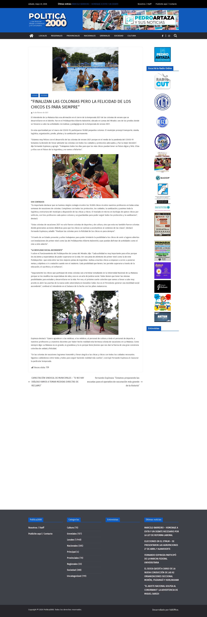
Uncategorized (74, 576)
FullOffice (173, 610)
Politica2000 (49, 610)
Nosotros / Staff (144, 4)
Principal (71, 552)
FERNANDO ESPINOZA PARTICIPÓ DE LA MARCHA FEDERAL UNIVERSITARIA (160, 559)
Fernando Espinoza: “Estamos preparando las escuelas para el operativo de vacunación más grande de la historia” (115, 382)
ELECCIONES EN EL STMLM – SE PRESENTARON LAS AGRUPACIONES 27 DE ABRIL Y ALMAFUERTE (161, 545)
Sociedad (118, 35)
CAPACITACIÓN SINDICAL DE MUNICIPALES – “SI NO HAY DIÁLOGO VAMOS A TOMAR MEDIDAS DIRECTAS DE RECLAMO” (56, 382)
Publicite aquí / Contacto (166, 4)
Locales (43, 35)
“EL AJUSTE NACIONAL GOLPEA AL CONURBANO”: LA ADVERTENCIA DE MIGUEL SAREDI (161, 590)
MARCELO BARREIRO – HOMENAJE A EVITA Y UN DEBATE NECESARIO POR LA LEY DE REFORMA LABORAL (161, 531)
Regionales (56, 35)
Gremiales (105, 35)
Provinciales (73, 35)
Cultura (132, 35)
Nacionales (90, 35)
